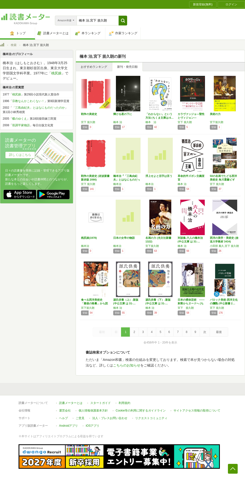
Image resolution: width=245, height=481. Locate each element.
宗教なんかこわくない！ (28, 101)
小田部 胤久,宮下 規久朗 (224, 245)
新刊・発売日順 (127, 67)
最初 (102, 332)
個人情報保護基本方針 (93, 410)
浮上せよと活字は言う (158, 175)
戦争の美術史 (89, 114)
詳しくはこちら (20, 155)
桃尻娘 (56, 73)
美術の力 (215, 114)
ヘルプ (63, 418)
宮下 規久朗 (88, 122)
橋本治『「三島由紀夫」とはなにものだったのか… (126, 179)
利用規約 (124, 402)
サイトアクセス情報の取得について (197, 410)
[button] (123, 20)
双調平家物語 (21, 125)
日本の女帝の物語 (124, 237)
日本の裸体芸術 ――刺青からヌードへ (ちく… (191, 303)
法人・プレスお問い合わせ (109, 418)
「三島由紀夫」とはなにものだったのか (38, 107)
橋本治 (117, 184)
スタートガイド (100, 402)
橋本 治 (117, 122)
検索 (14, 45)
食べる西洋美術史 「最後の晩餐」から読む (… (94, 303)
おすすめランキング (94, 67)
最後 (219, 332)
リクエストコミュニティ (151, 418)
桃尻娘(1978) (89, 237)
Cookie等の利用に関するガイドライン (141, 410)
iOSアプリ (92, 425)
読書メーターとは (70, 402)
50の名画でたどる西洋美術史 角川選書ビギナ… (223, 179)
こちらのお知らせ (126, 365)
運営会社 (65, 410)
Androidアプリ (68, 425)
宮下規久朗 (216, 122)
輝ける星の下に (122, 114)
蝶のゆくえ (19, 118)
